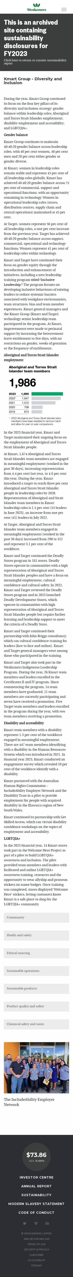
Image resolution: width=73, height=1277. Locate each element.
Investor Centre (37, 1177)
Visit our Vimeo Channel (36, 1223)
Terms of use (36, 1244)
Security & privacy (36, 1249)
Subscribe (37, 1255)
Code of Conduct (36, 1213)
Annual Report (36, 1186)
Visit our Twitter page (25, 1223)
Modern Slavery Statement (36, 1204)
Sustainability (36, 1195)
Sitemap (36, 1265)
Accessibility (36, 1260)
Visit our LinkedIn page (48, 1223)
